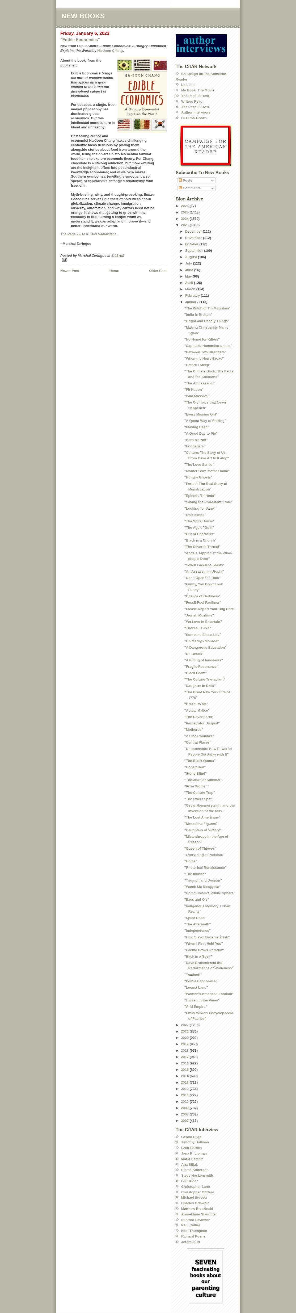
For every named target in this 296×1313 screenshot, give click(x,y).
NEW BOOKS (83, 16)
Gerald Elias (191, 1137)
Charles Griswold (195, 1203)
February (193, 295)
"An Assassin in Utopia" (204, 571)
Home (114, 271)
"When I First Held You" (203, 944)
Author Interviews (195, 112)
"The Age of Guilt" (199, 528)
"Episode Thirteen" (199, 496)
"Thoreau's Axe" (197, 628)
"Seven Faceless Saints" (204, 565)
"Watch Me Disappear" (202, 887)
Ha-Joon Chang (110, 51)
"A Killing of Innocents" (203, 660)
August (191, 257)
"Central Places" (197, 742)
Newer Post (69, 271)
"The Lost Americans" (202, 817)
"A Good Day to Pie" (200, 433)
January (192, 302)
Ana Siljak (189, 1165)
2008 (185, 1114)
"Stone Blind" (195, 773)
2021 (185, 1031)
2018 (185, 1050)
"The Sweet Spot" (198, 799)
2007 (185, 1121)
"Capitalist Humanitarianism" (208, 346)
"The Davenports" (199, 717)
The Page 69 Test (195, 107)
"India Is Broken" (198, 315)
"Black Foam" (195, 673)
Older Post (158, 271)
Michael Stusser (194, 1197)
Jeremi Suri (190, 1242)
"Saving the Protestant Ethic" (208, 502)
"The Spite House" (199, 521)
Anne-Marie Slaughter (199, 1214)
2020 (185, 1038)
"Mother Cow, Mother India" (207, 471)
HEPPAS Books (194, 118)
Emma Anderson (195, 1170)
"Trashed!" (193, 975)
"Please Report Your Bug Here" (209, 609)
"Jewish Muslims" (199, 615)
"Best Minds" (195, 515)
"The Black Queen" (199, 761)
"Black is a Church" (200, 540)
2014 (185, 1076)
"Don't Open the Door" (202, 578)
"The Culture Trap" (199, 793)
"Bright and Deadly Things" (206, 321)
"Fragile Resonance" (201, 667)
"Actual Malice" (196, 710)
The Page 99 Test (195, 96)
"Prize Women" (196, 786)
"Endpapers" (194, 446)
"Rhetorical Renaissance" (205, 868)
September (194, 251)
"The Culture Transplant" (204, 679)
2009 (185, 1108)
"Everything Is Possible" (204, 855)
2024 (185, 219)
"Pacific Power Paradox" (204, 950)
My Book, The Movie (197, 90)
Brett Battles (191, 1148)
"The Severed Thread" (202, 547)
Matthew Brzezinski (197, 1209)
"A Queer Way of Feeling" (205, 421)
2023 (185, 225)
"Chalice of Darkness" (202, 596)
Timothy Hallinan (195, 1142)
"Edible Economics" (80, 39)
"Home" (190, 861)
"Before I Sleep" (197, 365)
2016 (185, 1063)
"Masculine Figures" (201, 824)
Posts (185, 180)
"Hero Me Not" (196, 440)
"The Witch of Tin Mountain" (207, 308)
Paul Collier (190, 1225)
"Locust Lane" (196, 987)
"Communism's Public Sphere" (209, 893)
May (189, 276)
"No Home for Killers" (202, 339)
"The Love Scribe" (199, 465)
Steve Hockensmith (197, 1175)
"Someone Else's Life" (202, 635)
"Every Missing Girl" (201, 414)
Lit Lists (187, 85)
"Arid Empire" (195, 1007)
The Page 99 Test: (88, 234)
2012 (185, 1089)
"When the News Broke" (204, 358)
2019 (185, 1044)
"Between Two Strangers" (205, 352)
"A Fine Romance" (199, 736)
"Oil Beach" (193, 654)
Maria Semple (192, 1159)
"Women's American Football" (209, 994)
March (190, 289)
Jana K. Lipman (194, 1153)
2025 (185, 212)
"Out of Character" (199, 534)
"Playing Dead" (196, 427)
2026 (185, 206)
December (194, 231)
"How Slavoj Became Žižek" (207, 937)
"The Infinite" (195, 874)
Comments (190, 188)
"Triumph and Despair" (203, 880)
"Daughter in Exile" (200, 686)
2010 (185, 1102)
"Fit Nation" (193, 390)
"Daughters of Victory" (202, 830)
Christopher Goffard (197, 1192)
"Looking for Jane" (199, 508)
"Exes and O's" (196, 899)
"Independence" (197, 931)
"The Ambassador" (199, 383)
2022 (185, 1025)
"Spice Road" (195, 918)
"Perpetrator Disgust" (202, 723)
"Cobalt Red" (195, 767)
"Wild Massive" (196, 396)
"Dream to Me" (196, 704)
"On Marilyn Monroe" (201, 641)
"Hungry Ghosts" (198, 477)
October (192, 244)
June (189, 270)
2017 (185, 1057)
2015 (185, 1070)
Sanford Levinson (195, 1220)
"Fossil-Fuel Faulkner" (202, 603)
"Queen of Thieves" (200, 848)
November (194, 238)
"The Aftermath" (197, 924)
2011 (185, 1095)
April (189, 283)
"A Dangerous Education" (205, 647)
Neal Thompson (194, 1231)
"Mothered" (193, 730)
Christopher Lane (195, 1187)
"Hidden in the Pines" (201, 1000)
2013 (185, 1082)
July (189, 263)
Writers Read (191, 101)
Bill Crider (189, 1181)
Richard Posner (194, 1236)
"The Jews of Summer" (203, 780)
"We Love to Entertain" (203, 622)
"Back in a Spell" (198, 956)
